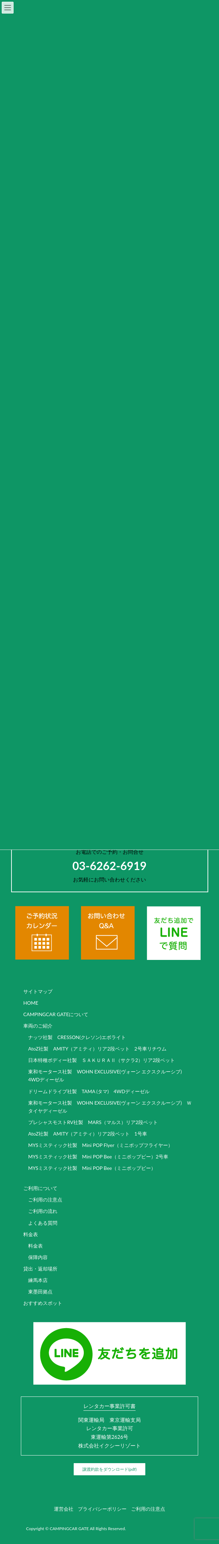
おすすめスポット (42, 1303)
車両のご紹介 (37, 1026)
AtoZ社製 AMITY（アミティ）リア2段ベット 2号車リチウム (97, 1049)
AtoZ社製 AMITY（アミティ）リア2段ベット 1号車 (87, 1134)
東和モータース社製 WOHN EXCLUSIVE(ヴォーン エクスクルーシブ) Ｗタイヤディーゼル (110, 1107)
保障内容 (38, 1257)
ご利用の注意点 (45, 1200)
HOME (30, 1003)
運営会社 (63, 1509)
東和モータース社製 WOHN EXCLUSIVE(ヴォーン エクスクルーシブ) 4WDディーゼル (107, 1075)
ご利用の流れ (42, 1211)
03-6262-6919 (109, 865)
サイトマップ (37, 991)
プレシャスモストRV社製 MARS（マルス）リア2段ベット (93, 1122)
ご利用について (40, 1188)
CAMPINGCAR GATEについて (55, 1014)
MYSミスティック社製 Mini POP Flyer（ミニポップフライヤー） (100, 1145)
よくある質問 (42, 1223)
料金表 (30, 1234)
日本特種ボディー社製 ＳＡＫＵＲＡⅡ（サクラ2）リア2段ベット (101, 1060)
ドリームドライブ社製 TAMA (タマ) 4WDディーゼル (88, 1091)
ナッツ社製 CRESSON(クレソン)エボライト (77, 1037)
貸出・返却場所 (40, 1269)
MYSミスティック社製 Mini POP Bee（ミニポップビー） (92, 1168)
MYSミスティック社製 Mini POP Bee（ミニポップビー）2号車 (98, 1156)
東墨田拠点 (40, 1291)
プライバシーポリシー (102, 1509)
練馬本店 (38, 1280)
